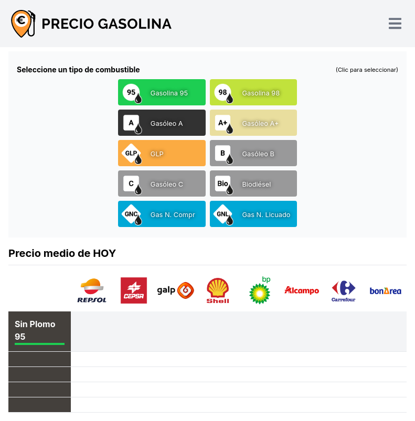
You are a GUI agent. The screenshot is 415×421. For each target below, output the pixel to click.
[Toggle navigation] (395, 23)
